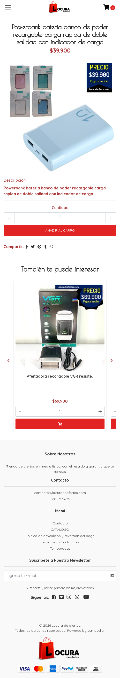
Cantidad (60, 207)
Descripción (15, 180)
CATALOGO (60, 529)
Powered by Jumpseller (86, 630)
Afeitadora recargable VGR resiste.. (60, 376)
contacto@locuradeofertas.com (60, 493)
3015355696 (60, 499)
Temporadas (60, 548)
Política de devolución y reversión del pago (60, 536)
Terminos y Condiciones (60, 542)
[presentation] (8, 360)
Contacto (60, 523)
